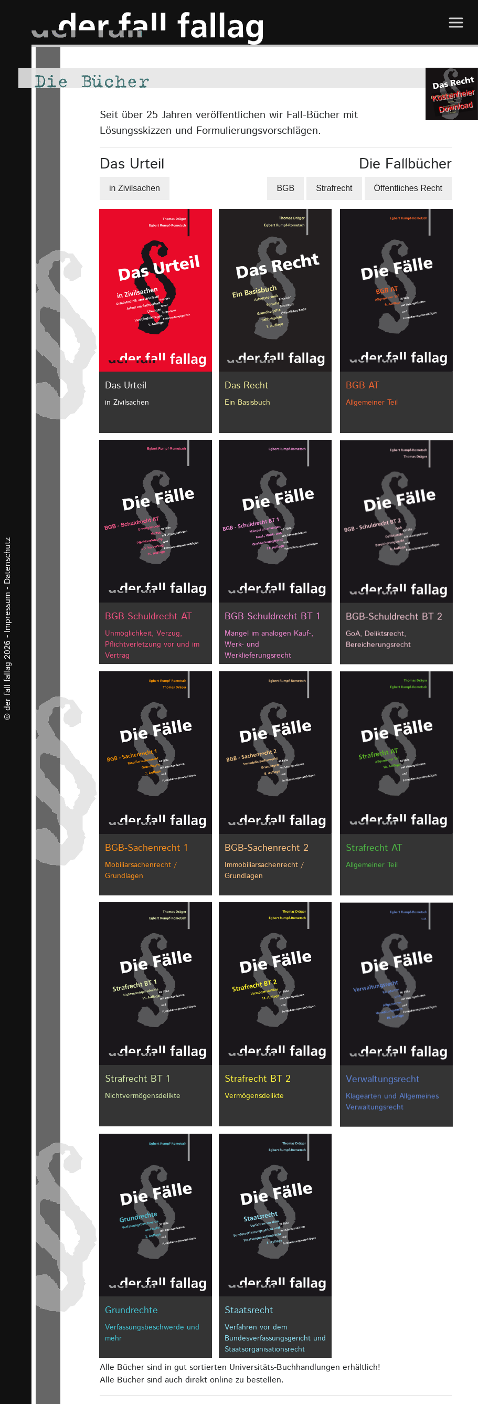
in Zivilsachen (134, 188)
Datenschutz (8, 560)
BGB (285, 188)
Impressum (8, 612)
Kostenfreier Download (453, 100)
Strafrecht (334, 188)
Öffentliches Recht (408, 188)
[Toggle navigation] (455, 22)
